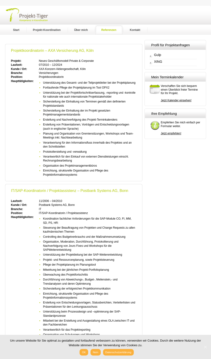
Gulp (157, 55)
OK (84, 352)
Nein (95, 352)
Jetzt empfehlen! (171, 133)
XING (158, 61)
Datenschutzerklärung (118, 352)
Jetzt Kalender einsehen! (176, 100)
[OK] (205, 347)
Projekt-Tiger (30, 19)
